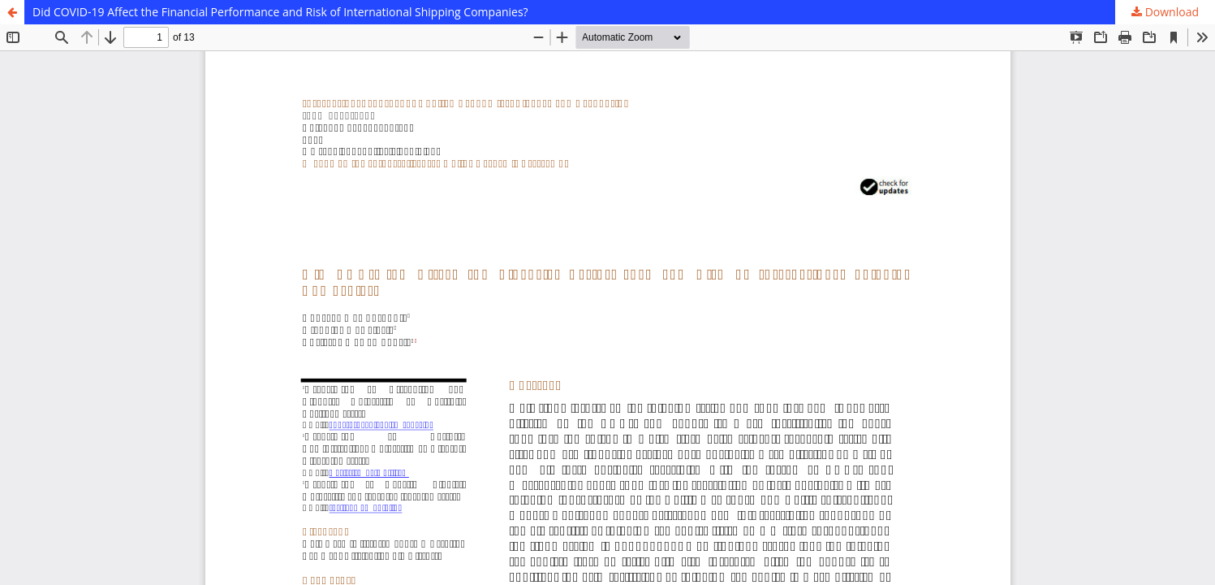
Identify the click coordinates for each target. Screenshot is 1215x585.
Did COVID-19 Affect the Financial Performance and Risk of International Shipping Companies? (280, 12)
